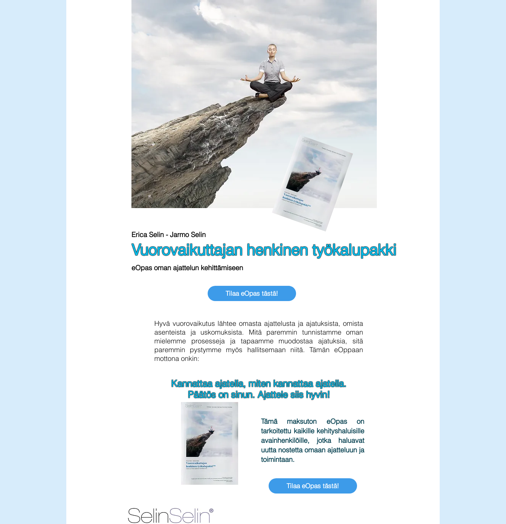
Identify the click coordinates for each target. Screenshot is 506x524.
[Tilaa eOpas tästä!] (252, 293)
